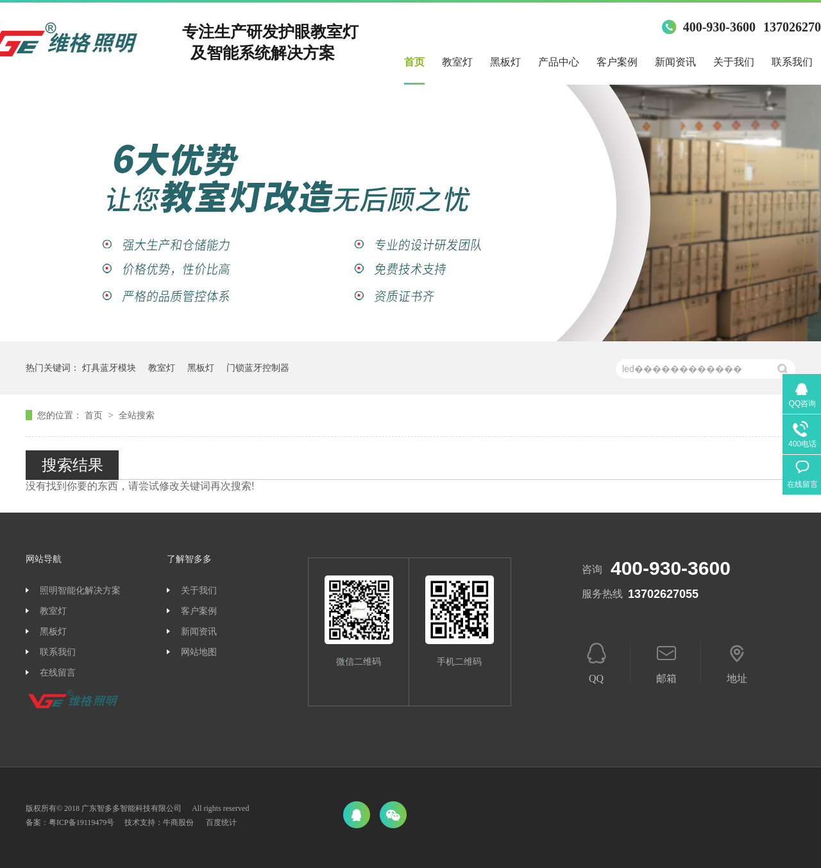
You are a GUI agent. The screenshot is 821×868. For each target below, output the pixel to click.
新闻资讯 (675, 61)
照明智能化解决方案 (80, 590)
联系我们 (792, 61)
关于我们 (733, 61)
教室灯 (457, 61)
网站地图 (199, 652)
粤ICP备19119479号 (81, 822)
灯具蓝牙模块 (109, 367)
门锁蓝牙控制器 (257, 367)
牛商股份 (178, 822)
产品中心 (558, 61)
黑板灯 (505, 61)
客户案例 (617, 61)
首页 (414, 61)
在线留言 (58, 672)
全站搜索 (137, 415)
